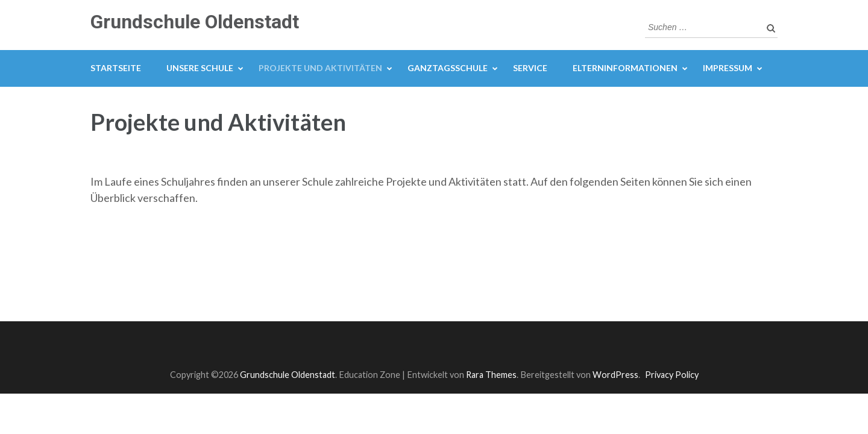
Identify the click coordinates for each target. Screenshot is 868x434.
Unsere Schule (199, 68)
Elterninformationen (625, 68)
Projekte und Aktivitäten (320, 68)
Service (530, 68)
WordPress (615, 375)
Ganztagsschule (447, 68)
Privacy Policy (672, 375)
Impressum (727, 68)
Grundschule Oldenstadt (194, 21)
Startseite (115, 68)
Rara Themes (491, 375)
